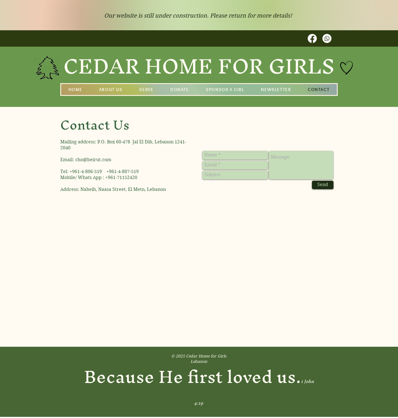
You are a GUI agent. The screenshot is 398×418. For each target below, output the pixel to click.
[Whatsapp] (326, 38)
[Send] (322, 185)
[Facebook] (312, 38)
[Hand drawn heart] (346, 67)
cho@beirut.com (93, 159)
